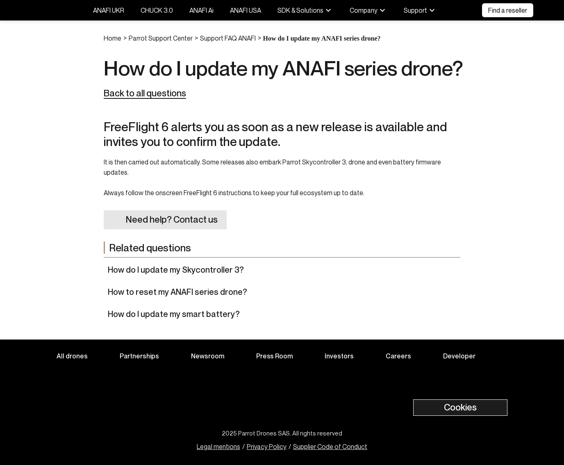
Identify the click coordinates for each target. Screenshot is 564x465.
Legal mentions (218, 446)
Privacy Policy (267, 446)
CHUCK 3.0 (157, 10)
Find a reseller (507, 10)
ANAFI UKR (108, 10)
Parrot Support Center (161, 38)
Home (112, 38)
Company (368, 10)
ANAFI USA (245, 10)
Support (420, 10)
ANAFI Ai (201, 10)
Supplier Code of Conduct (330, 446)
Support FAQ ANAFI (228, 38)
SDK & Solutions (305, 10)
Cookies (460, 407)
